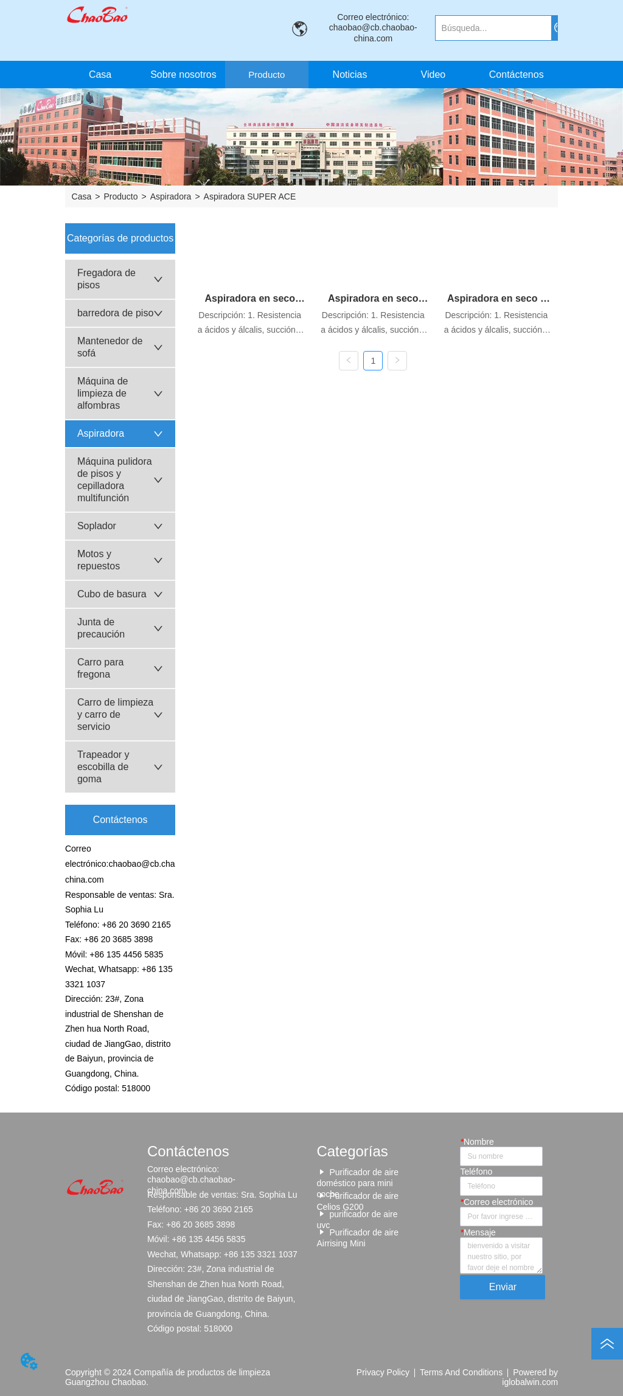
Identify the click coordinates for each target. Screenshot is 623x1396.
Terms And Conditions (461, 1372)
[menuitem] (266, 74)
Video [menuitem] (433, 74)
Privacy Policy (383, 1372)
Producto (120, 196)
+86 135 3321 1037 (261, 1254)
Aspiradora (171, 196)
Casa (82, 196)
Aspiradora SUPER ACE (250, 196)
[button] (266, 74)
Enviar (503, 1287)
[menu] (308, 74)
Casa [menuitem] (100, 74)
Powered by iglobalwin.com (530, 1377)
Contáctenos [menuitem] (516, 74)
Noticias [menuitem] (350, 74)
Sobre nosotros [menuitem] (183, 74)
